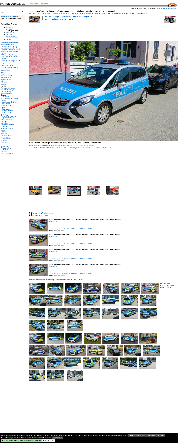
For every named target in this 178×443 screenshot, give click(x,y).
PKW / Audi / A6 (87, 229)
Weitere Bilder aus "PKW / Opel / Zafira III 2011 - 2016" (167, 286)
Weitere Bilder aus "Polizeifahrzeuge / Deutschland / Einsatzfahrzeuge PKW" (56, 280)
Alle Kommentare (48, 213)
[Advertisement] (74, 30)
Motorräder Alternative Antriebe (11, 48)
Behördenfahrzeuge (7, 90)
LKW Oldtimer (5, 97)
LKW (2, 81)
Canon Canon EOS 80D (41, 148)
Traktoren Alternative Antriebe (11, 60)
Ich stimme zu (49, 440)
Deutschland (88, 13)
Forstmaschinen (6, 135)
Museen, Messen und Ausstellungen (8, 70)
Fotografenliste (6, 148)
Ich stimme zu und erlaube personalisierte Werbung (22, 440)
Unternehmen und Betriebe (10, 62)
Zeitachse (4, 151)
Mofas (3, 130)
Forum (31, 4)
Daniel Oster (33, 145)
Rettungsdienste (6, 93)
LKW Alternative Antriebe (9, 46)
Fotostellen (4, 150)
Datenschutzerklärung (7, 153)
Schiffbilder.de (10, 32)
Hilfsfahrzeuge (5, 109)
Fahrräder (4, 133)
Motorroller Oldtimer (7, 128)
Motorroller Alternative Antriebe (11, 50)
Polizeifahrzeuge (76, 13)
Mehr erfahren (57, 438)
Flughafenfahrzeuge (7, 118)
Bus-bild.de (9, 29)
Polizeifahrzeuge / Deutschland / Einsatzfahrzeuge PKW (68, 17)
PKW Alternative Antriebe (9, 55)
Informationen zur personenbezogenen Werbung (146, 435)
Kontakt (36, 4)
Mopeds (3, 132)
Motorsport (4, 140)
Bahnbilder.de (10, 27)
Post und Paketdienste (8, 116)
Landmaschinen (6, 139)
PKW (2, 72)
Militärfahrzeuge (6, 112)
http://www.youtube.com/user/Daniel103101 (52, 145)
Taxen (3, 74)
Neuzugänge (5, 146)
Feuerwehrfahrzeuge (8, 88)
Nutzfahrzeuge (6, 79)
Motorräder (4, 123)
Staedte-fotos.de (11, 36)
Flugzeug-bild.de (11, 34)
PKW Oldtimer (5, 104)
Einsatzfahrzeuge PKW (101, 13)
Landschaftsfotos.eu (12, 38)
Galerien (3, 142)
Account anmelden (169, 8)
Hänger (3, 85)
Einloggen (159, 8)
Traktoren (4, 83)
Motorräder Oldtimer (7, 125)
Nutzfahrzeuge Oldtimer (9, 102)
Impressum (44, 4)
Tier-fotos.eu (9, 39)
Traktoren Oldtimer (7, 105)
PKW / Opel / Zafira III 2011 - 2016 (59, 19)
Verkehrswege (5, 137)
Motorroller (4, 126)
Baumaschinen (6, 78)
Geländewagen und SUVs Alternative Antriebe (9, 43)
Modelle (3, 114)
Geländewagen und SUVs (9, 67)
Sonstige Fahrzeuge (7, 111)
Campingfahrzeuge (7, 65)
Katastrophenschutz (7, 119)
